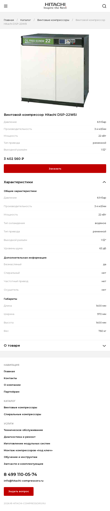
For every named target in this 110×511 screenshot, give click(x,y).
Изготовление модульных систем (27, 443)
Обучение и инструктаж (20, 456)
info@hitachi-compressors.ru (23, 480)
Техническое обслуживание (23, 429)
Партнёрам (11, 391)
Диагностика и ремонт (19, 436)
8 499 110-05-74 (20, 474)
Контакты (10, 378)
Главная (9, 371)
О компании (12, 384)
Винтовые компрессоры (20, 407)
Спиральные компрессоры (22, 414)
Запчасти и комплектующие (23, 463)
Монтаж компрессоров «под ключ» (28, 450)
